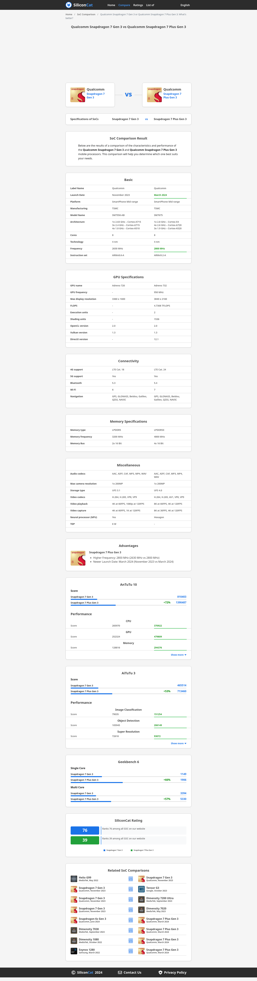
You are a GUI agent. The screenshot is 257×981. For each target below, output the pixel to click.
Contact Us (132, 976)
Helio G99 (85, 881)
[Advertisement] (128, 58)
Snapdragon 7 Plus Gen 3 (172, 95)
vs (130, 882)
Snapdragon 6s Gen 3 (92, 922)
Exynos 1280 (87, 953)
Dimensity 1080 (89, 943)
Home (111, 5)
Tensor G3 (152, 891)
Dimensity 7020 (156, 912)
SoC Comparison (86, 14)
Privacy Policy (175, 976)
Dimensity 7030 (89, 932)
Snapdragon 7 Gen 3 (126, 121)
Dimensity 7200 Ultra (160, 902)
